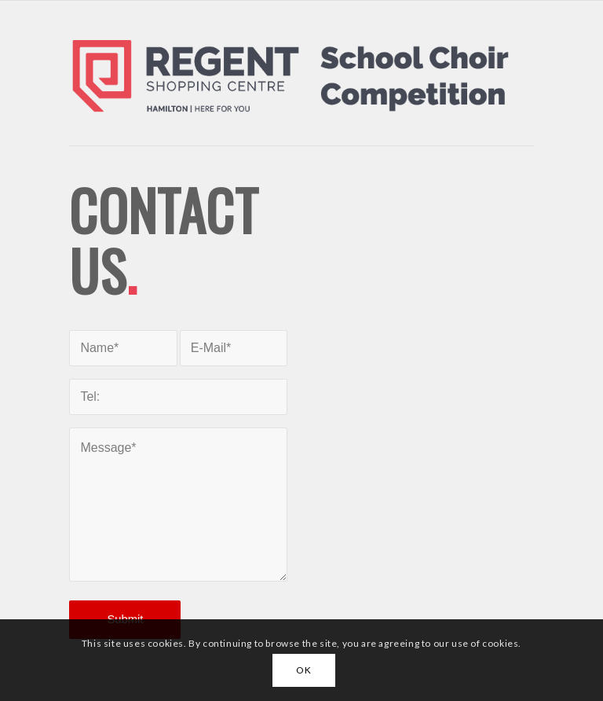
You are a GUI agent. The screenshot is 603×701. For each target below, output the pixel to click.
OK (303, 670)
